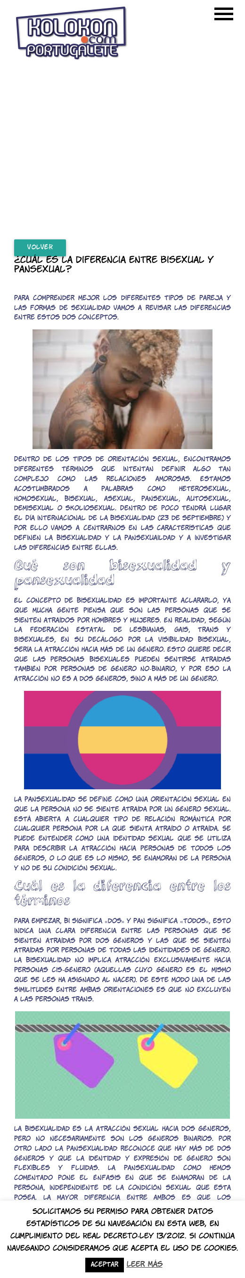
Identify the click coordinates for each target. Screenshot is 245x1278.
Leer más (145, 1264)
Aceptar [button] (104, 1265)
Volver (40, 248)
